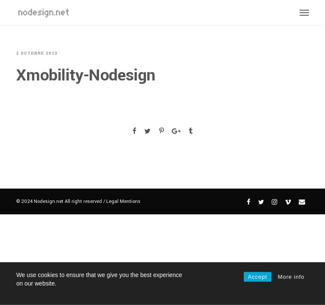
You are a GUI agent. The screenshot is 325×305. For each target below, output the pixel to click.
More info (291, 277)
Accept (257, 277)
